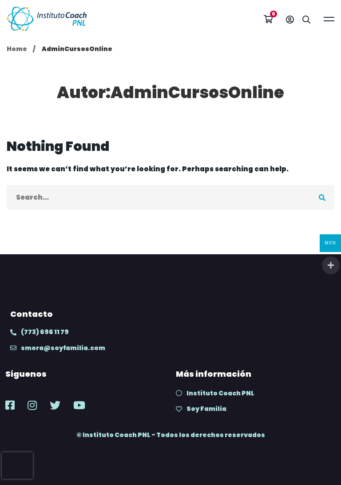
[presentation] (17, 465)
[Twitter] (55, 405)
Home (17, 48)
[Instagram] (32, 405)
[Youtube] (79, 405)
